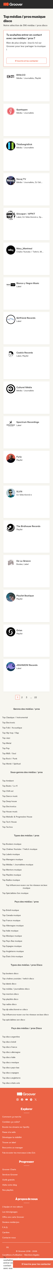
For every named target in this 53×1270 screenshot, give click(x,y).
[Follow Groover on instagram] (17, 1099)
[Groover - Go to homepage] (26, 1094)
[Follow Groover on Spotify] (31, 1099)
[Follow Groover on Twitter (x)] (35, 1099)
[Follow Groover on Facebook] (22, 1099)
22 (35, 697)
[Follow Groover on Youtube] (26, 1099)
